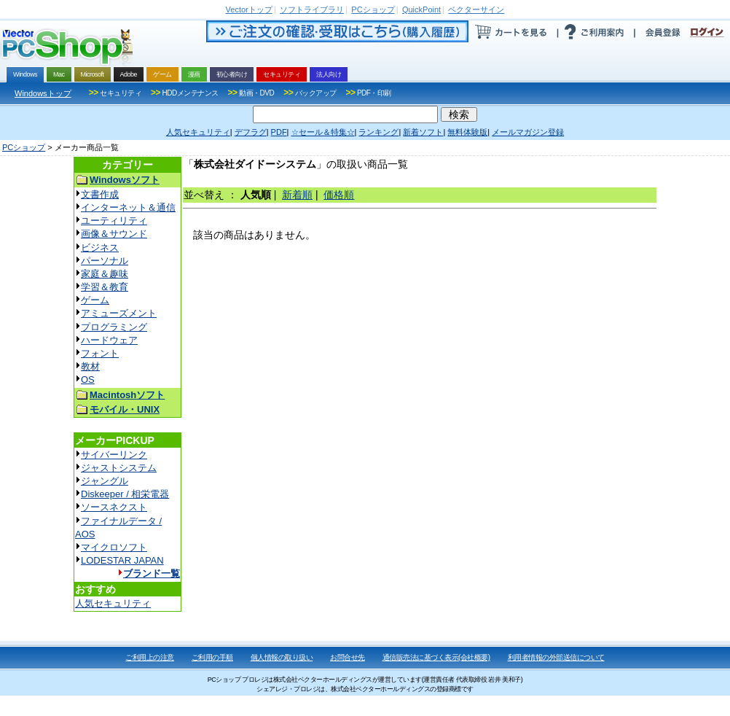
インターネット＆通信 (128, 207)
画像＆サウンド (114, 233)
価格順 (338, 195)
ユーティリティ (114, 220)
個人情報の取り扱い (282, 657)
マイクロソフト (114, 547)
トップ (249, 9)
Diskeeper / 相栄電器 (125, 494)
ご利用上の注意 (149, 657)
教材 (90, 366)
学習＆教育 (104, 286)
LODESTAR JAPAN (122, 560)
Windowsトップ (43, 93)
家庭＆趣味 (104, 273)
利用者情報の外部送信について (556, 657)
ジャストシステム (119, 467)
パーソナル (104, 260)
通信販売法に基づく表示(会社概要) (436, 657)
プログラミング (114, 327)
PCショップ (23, 147)
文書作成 (100, 194)
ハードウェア (109, 340)
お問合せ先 (347, 657)
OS (88, 379)
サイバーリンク (114, 454)
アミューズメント (119, 313)
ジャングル (104, 480)
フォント (100, 353)
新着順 (297, 195)
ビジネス (100, 247)
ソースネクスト (114, 507)
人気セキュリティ (113, 603)
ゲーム (95, 300)
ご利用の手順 (212, 657)
